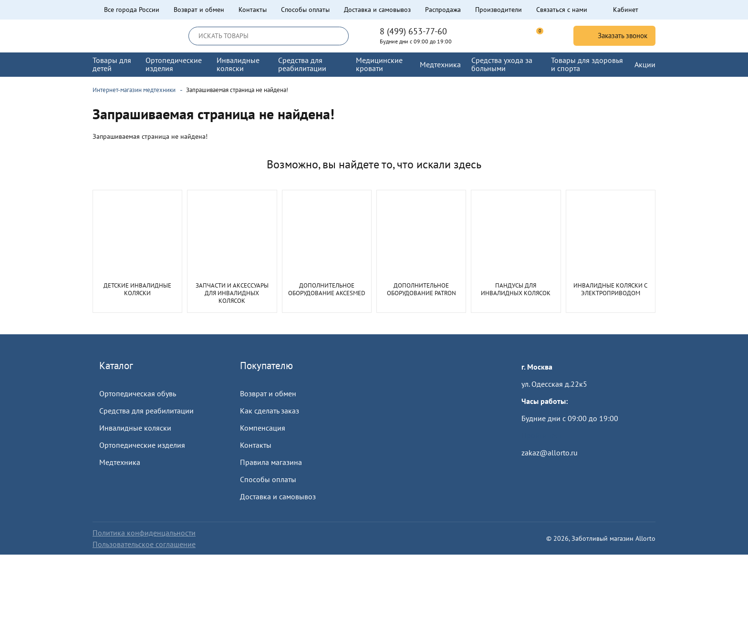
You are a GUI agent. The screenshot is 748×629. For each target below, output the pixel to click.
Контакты (253, 9)
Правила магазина (271, 462)
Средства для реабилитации (146, 410)
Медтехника (119, 462)
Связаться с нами (561, 9)
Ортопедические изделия (142, 445)
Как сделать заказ (269, 410)
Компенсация (262, 428)
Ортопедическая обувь (137, 393)
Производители (498, 9)
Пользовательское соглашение (144, 544)
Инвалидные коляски (135, 428)
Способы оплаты (305, 9)
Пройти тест (541, 435)
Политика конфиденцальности (144, 532)
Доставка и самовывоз (377, 9)
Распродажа (443, 9)
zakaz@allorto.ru (549, 452)
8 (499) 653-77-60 (413, 31)
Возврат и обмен (199, 9)
